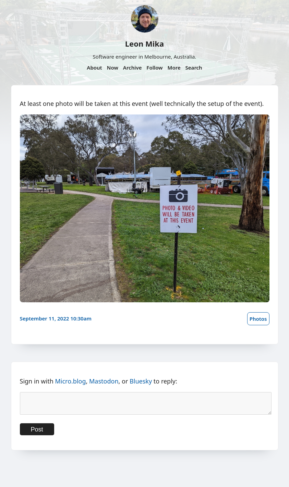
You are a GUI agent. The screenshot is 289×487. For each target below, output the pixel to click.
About (94, 67)
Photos (258, 318)
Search (193, 67)
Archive (132, 67)
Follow (154, 67)
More (173, 67)
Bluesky (141, 381)
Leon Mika (144, 43)
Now (112, 67)
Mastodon (104, 381)
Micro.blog (70, 381)
